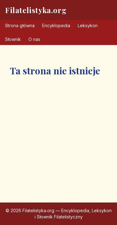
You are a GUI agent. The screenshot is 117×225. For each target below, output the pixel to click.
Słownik (13, 39)
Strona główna (20, 25)
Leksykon (88, 25)
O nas (34, 39)
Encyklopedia (56, 25)
